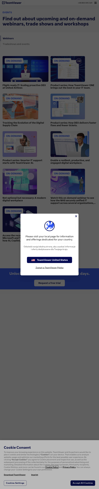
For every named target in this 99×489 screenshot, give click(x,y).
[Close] (76, 216)
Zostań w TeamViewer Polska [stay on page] (49, 267)
